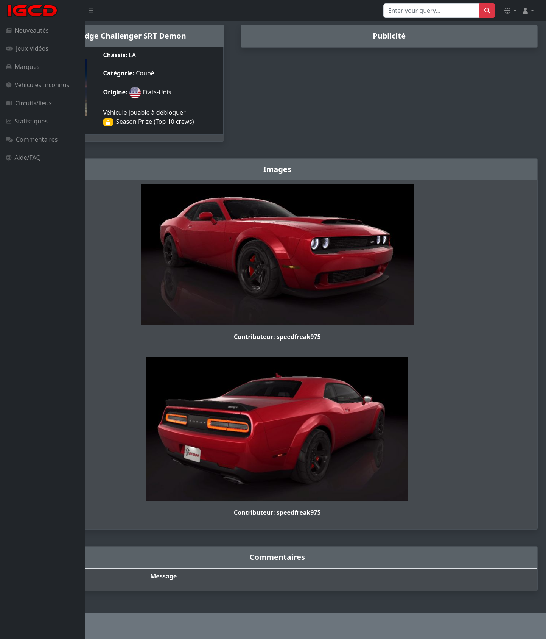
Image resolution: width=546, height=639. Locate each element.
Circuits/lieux (29, 103)
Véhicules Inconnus (37, 85)
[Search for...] (431, 10)
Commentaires (32, 139)
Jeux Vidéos (27, 48)
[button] (510, 10)
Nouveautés (27, 30)
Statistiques (27, 121)
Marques (23, 66)
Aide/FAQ (23, 157)
